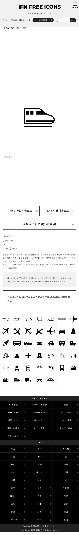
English (28, 19)
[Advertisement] (39, 56)
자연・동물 (39, 431)
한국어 (44, 19)
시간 (13, 451)
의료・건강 (65, 423)
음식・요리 (39, 423)
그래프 (39, 459)
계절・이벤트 (13, 431)
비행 (66, 475)
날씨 (39, 483)
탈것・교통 (15, 31)
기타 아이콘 (13, 439)
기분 (13, 459)
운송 (13, 514)
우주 (39, 506)
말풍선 (13, 499)
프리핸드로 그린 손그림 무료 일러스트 (40, 299)
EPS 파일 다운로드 (58, 213)
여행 (13, 251)
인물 (66, 407)
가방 (39, 514)
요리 (39, 499)
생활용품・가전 (39, 415)
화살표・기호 (65, 431)
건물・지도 (13, 423)
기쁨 (66, 499)
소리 (13, 475)
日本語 (36, 19)
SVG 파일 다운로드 (21, 213)
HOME (6, 31)
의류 (66, 506)
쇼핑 (66, 522)
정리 (66, 514)
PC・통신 (13, 407)
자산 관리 (13, 522)
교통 (6, 251)
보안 (13, 467)
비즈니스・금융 (39, 407)
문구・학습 (13, 415)
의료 (39, 491)
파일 (66, 467)
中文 (51, 19)
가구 (13, 491)
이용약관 (28, 23)
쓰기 (39, 451)
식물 (13, 506)
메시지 (39, 475)
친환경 (66, 491)
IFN (22, 7)
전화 (39, 467)
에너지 (66, 451)
